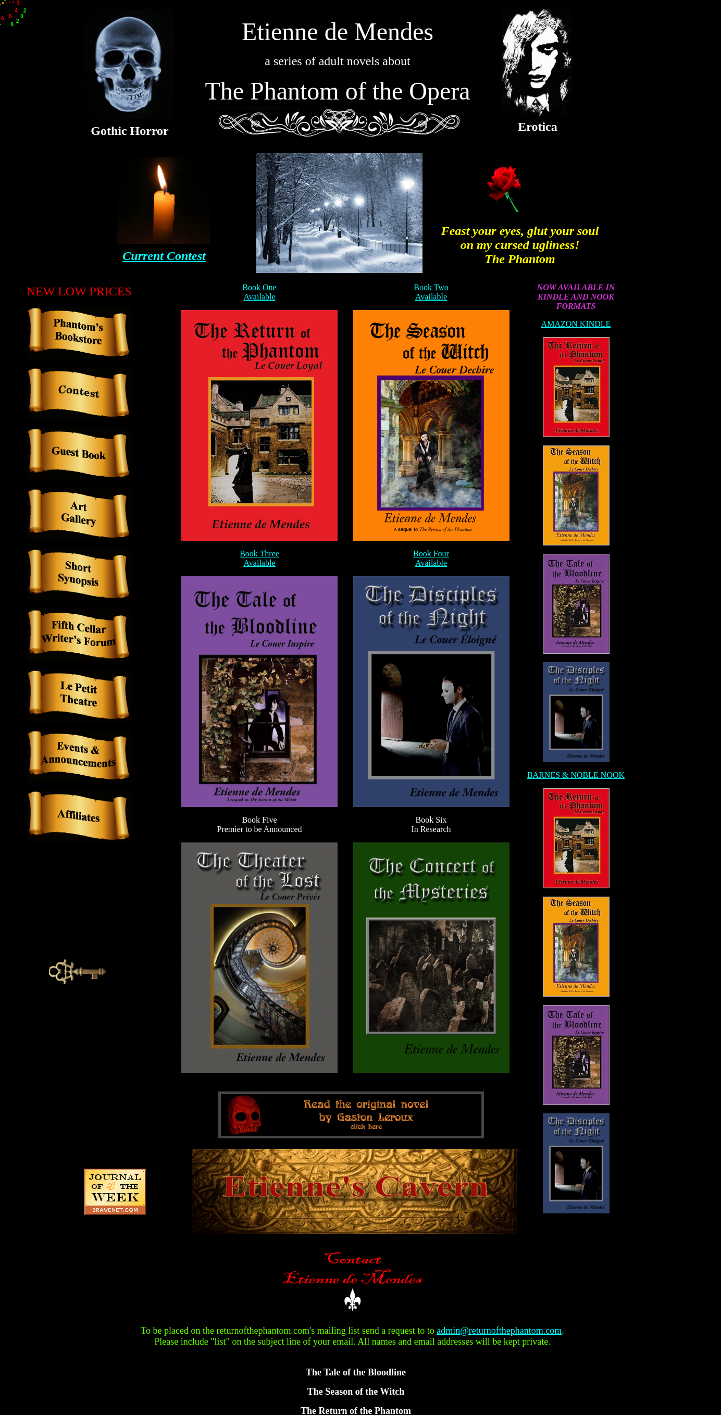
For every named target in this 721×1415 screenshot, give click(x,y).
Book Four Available (431, 558)
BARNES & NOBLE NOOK (576, 775)
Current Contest (163, 256)
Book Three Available (259, 558)
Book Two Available (431, 292)
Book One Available (259, 292)
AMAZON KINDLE (576, 323)
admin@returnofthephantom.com (499, 1330)
